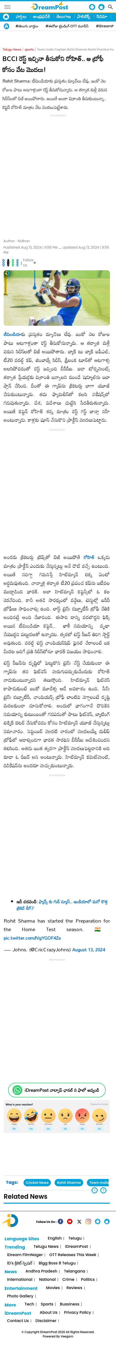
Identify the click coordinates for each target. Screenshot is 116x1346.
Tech (29, 1304)
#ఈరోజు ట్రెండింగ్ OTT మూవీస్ (67, 26)
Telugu (75, 1238)
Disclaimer (46, 1321)
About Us (48, 1312)
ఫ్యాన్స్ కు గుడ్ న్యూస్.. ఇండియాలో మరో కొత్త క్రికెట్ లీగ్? (62, 905)
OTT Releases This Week (72, 1255)
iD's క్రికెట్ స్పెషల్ (19, 1263)
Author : (16, 241)
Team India (99, 1182)
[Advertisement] (58, 176)
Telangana (74, 1271)
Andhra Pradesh (41, 1271)
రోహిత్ (89, 557)
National (47, 1279)
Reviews (74, 1288)
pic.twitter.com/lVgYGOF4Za (32, 938)
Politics (88, 1279)
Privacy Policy (77, 1312)
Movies (53, 1288)
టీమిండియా (12, 334)
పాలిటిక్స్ (83, 16)
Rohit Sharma (69, 1182)
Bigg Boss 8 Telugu (57, 1263)
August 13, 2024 (88, 949)
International (20, 1279)
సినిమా (102, 16)
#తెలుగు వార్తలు (26, 26)
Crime (68, 1279)
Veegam (67, 1336)
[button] (103, 1190)
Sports (47, 1304)
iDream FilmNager (25, 1255)
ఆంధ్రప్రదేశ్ (41, 16)
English (55, 1238)
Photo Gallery (20, 1296)
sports (29, 49)
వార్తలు (21, 16)
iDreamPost (76, 1246)
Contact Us (18, 1321)
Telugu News (12, 49)
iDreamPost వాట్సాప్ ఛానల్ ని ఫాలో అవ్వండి (62, 1090)
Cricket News (37, 1182)
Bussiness (69, 1304)
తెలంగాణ (64, 16)
